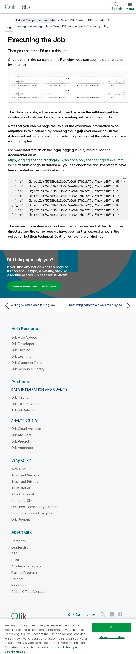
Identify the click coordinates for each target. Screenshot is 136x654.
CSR (14, 554)
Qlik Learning (21, 356)
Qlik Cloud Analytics (26, 429)
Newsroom (19, 585)
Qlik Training (20, 350)
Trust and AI (20, 488)
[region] (68, 636)
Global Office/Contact (28, 591)
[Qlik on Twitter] (103, 614)
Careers (17, 579)
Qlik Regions (21, 519)
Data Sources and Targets (31, 513)
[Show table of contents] (9, 20)
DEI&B (15, 560)
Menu (130, 8)
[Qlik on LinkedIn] (111, 614)
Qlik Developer (22, 344)
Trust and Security (25, 475)
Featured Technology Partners (34, 507)
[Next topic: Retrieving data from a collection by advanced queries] (101, 306)
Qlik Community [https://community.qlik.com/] (81, 614)
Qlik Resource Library (27, 369)
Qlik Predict (20, 441)
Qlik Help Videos (24, 337)
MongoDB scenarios (92, 20)
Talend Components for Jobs (35, 20)
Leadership (20, 547)
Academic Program (26, 566)
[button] (123, 180)
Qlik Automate (22, 448)
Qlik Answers (21, 435)
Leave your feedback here (34, 286)
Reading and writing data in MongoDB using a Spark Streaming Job (60, 26)
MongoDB (67, 20)
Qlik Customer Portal (27, 363)
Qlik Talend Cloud (25, 404)
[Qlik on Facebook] (120, 614)
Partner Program (24, 572)
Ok (112, 627)
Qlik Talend (20, 397)
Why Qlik (18, 469)
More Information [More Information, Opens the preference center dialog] (112, 637)
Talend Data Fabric (25, 410)
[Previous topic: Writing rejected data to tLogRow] (35, 306)
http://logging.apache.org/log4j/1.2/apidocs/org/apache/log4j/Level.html (66, 160)
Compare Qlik (21, 500)
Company (18, 541)
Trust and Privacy (24, 481)
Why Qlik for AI (22, 494)
